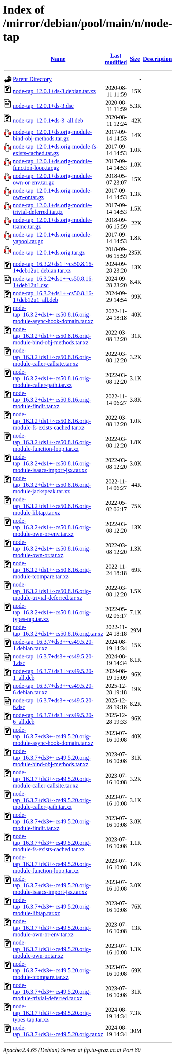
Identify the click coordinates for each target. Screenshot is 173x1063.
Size (135, 59)
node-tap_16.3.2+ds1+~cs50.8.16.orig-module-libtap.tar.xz (52, 506)
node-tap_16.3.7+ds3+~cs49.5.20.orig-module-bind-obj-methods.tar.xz (52, 757)
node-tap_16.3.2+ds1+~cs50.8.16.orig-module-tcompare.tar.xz (52, 570)
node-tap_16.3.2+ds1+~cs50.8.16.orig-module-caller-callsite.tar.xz (52, 357)
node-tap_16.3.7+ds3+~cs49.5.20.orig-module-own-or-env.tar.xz (52, 928)
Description (157, 59)
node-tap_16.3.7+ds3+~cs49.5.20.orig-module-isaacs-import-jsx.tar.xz (52, 885)
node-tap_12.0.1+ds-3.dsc (43, 106)
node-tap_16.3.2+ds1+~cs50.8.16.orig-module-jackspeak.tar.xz (52, 484)
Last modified (116, 58)
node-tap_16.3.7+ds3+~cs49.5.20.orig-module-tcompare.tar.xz (52, 970)
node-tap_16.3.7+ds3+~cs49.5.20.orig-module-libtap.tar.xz (52, 906)
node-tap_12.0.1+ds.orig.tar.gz (49, 252)
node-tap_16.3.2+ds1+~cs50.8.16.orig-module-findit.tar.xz (52, 399)
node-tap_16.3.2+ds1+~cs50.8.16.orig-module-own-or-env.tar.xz (52, 527)
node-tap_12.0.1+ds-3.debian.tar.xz (54, 91)
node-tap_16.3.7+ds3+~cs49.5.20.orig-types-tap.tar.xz (52, 1013)
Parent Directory (32, 79)
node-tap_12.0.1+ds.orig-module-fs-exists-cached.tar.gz (55, 149)
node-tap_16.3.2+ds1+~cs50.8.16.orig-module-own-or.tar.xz (52, 548)
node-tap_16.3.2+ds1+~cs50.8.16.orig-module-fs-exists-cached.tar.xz (52, 421)
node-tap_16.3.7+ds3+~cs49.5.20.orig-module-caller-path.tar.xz (52, 800)
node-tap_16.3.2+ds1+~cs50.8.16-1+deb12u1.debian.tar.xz (53, 267)
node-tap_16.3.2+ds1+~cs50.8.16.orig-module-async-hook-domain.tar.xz (53, 314)
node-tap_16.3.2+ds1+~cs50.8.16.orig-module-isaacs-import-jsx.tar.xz (52, 463)
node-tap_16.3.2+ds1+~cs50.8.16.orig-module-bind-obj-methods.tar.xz (52, 336)
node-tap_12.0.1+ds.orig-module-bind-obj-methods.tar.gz (52, 135)
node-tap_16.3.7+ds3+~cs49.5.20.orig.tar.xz (58, 1030)
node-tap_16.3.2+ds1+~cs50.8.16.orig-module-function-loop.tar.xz (52, 442)
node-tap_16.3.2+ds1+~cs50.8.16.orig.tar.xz (58, 630)
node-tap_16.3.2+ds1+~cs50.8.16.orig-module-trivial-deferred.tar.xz (52, 591)
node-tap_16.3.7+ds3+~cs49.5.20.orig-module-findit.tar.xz (52, 821)
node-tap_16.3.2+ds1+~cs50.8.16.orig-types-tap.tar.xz (52, 612)
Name (58, 59)
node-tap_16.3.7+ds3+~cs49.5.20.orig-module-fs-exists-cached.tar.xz (52, 842)
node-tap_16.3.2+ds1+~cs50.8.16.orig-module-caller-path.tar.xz (52, 378)
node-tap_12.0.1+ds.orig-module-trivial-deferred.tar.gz (52, 208)
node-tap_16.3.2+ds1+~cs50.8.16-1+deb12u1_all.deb (53, 296)
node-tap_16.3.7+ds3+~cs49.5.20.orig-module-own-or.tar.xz (52, 949)
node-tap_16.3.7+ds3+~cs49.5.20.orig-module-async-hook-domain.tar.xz (53, 736)
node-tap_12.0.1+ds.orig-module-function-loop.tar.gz (52, 164)
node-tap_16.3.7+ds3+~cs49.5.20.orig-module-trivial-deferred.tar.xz (52, 991)
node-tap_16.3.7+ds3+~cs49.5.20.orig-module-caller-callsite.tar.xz (52, 779)
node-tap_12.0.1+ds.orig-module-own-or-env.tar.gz (52, 179)
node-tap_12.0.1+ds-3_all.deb (48, 120)
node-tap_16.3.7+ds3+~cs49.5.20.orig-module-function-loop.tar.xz (52, 864)
